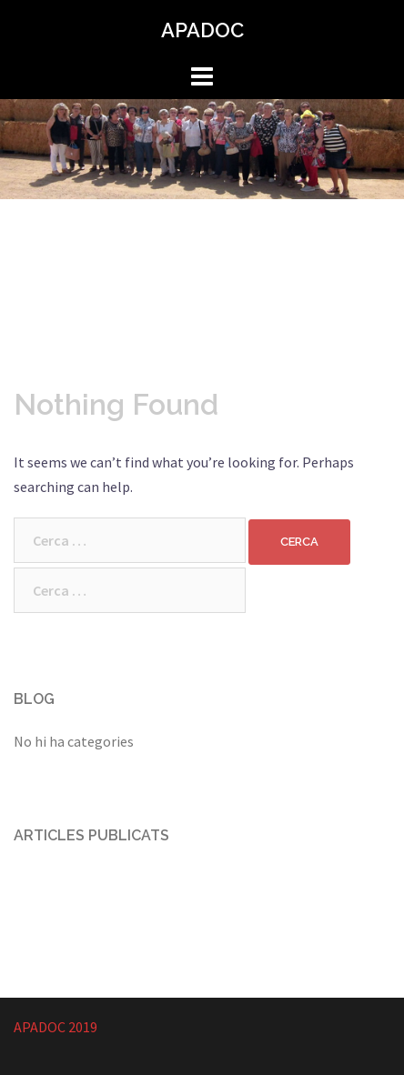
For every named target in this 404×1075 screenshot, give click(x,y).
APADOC (202, 30)
